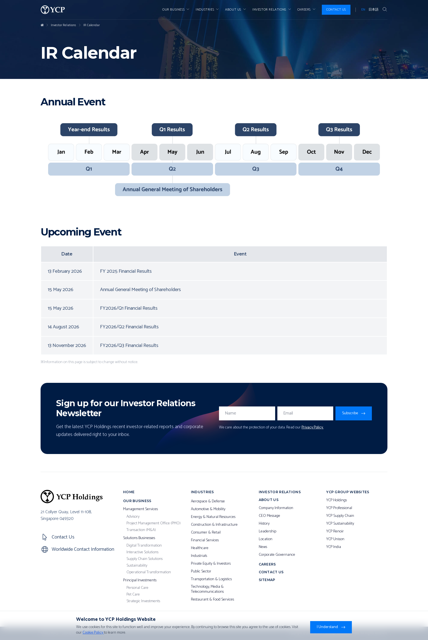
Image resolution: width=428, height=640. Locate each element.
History (264, 523)
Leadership (267, 531)
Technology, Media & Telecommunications (207, 589)
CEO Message (269, 516)
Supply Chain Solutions (144, 559)
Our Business (176, 10)
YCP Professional (339, 508)
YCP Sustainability (340, 523)
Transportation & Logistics (211, 579)
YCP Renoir (335, 531)
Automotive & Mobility (208, 509)
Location (265, 539)
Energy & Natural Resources (213, 517)
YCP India (333, 547)
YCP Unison (335, 539)
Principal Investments (139, 580)
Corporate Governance (277, 554)
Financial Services (205, 540)
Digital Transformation (144, 545)
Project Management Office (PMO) (153, 523)
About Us (236, 10)
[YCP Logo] (53, 9)
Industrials (199, 556)
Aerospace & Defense (208, 501)
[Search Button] (384, 10)
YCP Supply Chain (340, 516)
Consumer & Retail (206, 532)
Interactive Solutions (142, 552)
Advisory (133, 516)
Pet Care (133, 594)
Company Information (276, 508)
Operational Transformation (148, 572)
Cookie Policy (93, 632)
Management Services (140, 509)
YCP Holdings (336, 500)
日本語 (374, 10)
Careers (306, 10)
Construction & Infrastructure (214, 524)
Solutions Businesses (139, 538)
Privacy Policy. (313, 427)
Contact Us (336, 9)
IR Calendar (91, 25)
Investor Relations (63, 25)
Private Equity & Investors (211, 563)
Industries (208, 10)
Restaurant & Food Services (212, 599)
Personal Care (137, 588)
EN (363, 10)
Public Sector (201, 571)
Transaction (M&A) (141, 530)
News (263, 547)
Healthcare (199, 548)
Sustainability (136, 565)
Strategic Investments (143, 601)
